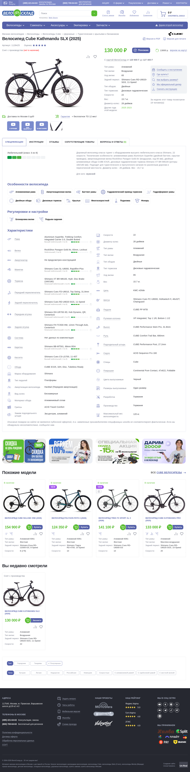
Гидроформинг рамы (160, 192)
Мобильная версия (71, 711)
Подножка (122, 200)
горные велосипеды (9, 766)
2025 (124, 107)
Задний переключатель (26, 303)
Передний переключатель (27, 292)
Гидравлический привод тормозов (121, 192)
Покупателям (135, 3)
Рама (17, 239)
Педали (107, 310)
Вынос (107, 327)
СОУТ (5, 745)
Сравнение (147, 13)
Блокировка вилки (21, 219)
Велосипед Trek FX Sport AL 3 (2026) (115, 519)
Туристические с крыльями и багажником (98, 34)
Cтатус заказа (108, 13)
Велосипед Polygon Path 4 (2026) (69, 518)
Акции (105, 3)
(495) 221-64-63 (9, 720)
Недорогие (55, 673)
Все (167, 472)
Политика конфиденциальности (17, 732)
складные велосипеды (42, 766)
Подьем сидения (50, 219)
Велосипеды (14, 25)
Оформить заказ (176, 16)
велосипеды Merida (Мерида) (133, 764)
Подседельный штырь (114, 344)
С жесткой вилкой (167, 673)
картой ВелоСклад (116, 60)
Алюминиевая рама (22, 192)
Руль (106, 336)
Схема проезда (69, 724)
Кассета (18, 357)
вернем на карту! (178, 50)
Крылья (73, 200)
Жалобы (121, 13)
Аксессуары (58, 25)
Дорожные (69, 34)
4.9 (132, 725)
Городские (21, 663)
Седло (107, 353)
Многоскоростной (97, 200)
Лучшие (22, 673)
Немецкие (88, 673)
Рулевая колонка (112, 318)
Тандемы (38, 663)
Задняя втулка (22, 327)
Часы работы (68, 705)
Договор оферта (9, 736)
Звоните (37, 620)
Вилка (18, 250)
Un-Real (183, 766)
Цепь (106, 290)
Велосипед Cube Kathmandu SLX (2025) (22, 612)
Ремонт (166, 3)
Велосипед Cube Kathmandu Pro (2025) (163, 519)
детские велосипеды (25, 766)
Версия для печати (174, 38)
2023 (129, 107)
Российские (71, 673)
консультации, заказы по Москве (39, 3)
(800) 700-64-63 (9, 724)
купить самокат (74, 766)
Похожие (141, 50)
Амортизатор (21, 260)
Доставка (151, 3)
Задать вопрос (69, 698)
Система (19, 338)
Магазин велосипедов (13, 34)
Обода (18, 367)
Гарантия (65, 116)
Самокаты (36, 25)
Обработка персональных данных (18, 740)
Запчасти (101, 25)
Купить (37, 527)
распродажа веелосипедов (77, 764)
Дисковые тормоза (48, 200)
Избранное (134, 13)
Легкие (39, 673)
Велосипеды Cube (52, 34)
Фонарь (142, 200)
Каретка (19, 347)
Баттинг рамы (86, 192)
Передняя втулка (23, 314)
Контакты (181, 3)
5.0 (132, 707)
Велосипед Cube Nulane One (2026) (23, 518)
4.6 (132, 716)
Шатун (107, 300)
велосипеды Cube (94, 764)
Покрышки (109, 371)
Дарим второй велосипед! (171, 25)
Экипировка (81, 25)
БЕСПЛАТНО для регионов (77, 3)
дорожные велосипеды (59, 766)
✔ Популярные (54, 663)
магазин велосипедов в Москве (21, 764)
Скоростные (104, 673)
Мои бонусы (9, 3)
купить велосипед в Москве (91, 766)
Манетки (19, 269)
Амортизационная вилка (55, 192)
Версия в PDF (151, 38)
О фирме (117, 3)
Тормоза (19, 281)
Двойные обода (20, 200)
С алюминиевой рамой (124, 673)
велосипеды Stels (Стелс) (111, 764)
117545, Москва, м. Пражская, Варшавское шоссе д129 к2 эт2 (22, 704)
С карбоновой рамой (146, 673)
